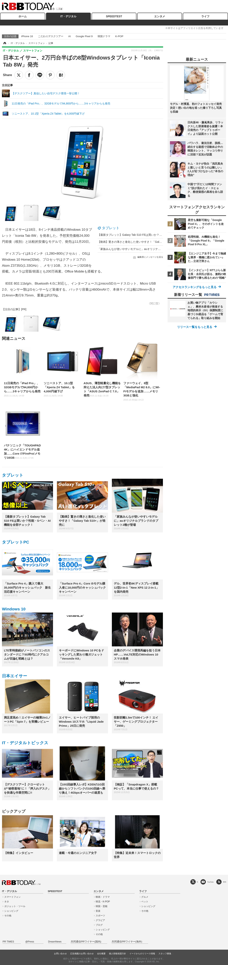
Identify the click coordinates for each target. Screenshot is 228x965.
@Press (29, 941)
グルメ (144, 897)
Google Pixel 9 (84, 36)
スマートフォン (12, 897)
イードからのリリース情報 (142, 953)
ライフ (205, 16)
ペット (144, 901)
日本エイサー (14, 676)
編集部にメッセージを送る (150, 257)
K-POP (119, 36)
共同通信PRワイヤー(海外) (127, 941)
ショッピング (11, 911)
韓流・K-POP (103, 901)
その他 (7, 915)
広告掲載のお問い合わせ (82, 953)
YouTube (210, 882)
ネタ (6, 901)
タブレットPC (15, 542)
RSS (224, 882)
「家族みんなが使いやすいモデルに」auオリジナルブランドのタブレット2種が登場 (149, 249)
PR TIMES (8, 941)
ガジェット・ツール (14, 906)
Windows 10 (14, 609)
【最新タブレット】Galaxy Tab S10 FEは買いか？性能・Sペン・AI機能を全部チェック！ (152, 234)
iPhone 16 (27, 36)
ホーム (23, 16)
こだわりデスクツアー (50, 36)
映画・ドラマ (103, 897)
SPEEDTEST (114, 16)
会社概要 (101, 953)
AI (69, 36)
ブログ (99, 925)
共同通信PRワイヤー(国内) (86, 941)
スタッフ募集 (164, 953)
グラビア (100, 920)
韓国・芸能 (101, 906)
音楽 (98, 911)
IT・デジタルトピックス (25, 743)
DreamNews (55, 941)
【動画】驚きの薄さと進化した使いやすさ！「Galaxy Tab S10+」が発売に (143, 241)
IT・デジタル (68, 16)
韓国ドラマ (104, 36)
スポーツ (100, 915)
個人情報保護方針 (117, 953)
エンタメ (159, 16)
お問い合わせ (60, 953)
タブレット (110, 228)
